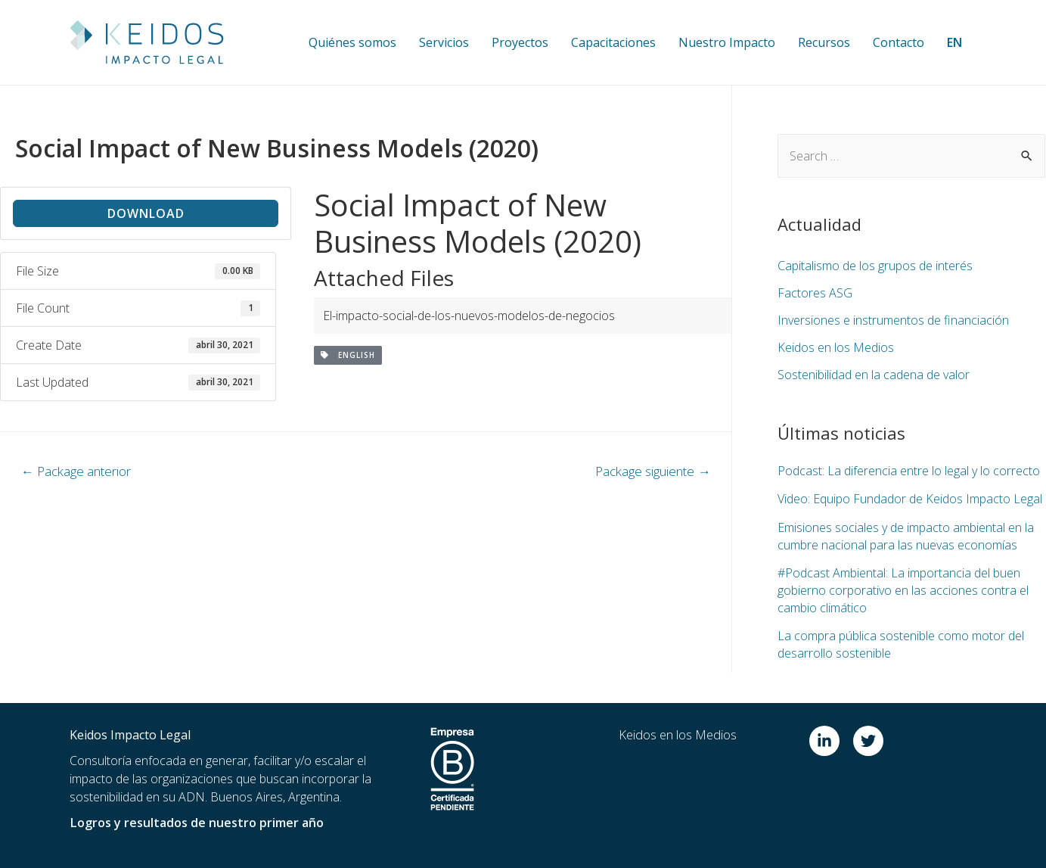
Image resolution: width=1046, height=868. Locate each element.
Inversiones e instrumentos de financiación (893, 320)
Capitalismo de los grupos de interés (875, 265)
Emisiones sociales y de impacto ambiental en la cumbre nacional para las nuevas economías (906, 535)
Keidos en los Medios (836, 347)
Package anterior (76, 471)
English (348, 355)
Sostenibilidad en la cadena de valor (874, 374)
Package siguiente (652, 471)
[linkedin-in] (829, 739)
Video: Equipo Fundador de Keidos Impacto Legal (910, 498)
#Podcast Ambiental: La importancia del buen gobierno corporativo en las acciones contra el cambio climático (903, 589)
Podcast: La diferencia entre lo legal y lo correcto (909, 470)
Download (146, 213)
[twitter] (870, 739)
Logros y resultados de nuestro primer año (196, 821)
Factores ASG (815, 293)
